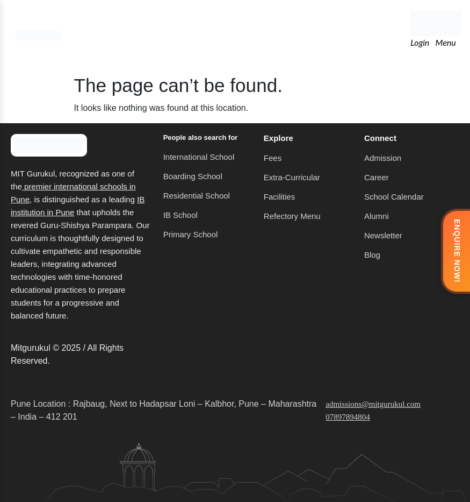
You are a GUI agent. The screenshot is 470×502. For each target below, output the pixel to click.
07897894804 (348, 417)
